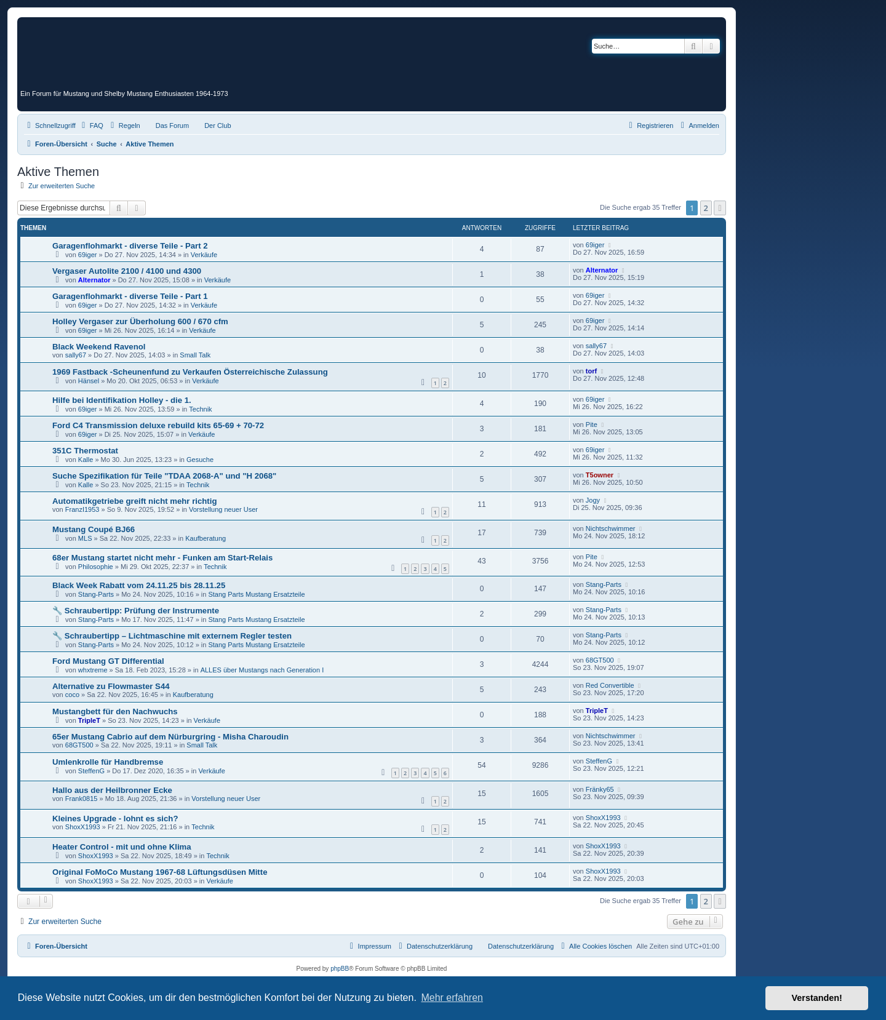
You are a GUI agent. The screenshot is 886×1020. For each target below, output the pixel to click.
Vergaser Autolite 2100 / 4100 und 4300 (126, 271)
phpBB (339, 968)
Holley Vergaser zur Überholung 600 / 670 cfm (140, 321)
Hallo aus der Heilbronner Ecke (112, 790)
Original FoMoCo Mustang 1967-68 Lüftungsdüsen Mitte (159, 872)
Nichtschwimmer (611, 528)
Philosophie (95, 566)
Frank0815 (81, 798)
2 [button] (706, 207)
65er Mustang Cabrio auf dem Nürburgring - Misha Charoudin (170, 736)
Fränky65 (600, 789)
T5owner (599, 475)
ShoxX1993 (82, 827)
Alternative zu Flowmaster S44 (111, 686)
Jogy (593, 500)
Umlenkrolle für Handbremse (107, 762)
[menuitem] (91, 125)
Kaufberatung (205, 538)
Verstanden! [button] (817, 998)
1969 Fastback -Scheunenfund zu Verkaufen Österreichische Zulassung (190, 372)
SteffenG (91, 771)
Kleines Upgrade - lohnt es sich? (115, 818)
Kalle (85, 459)
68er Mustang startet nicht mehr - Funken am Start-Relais (162, 557)
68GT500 (600, 660)
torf (591, 371)
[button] (720, 208)
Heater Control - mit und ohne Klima (121, 846)
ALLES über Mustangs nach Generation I (262, 670)
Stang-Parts (96, 594)
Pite (591, 424)
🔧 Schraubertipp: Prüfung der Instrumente (135, 610)
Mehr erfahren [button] (452, 997)
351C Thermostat (85, 450)
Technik (200, 409)
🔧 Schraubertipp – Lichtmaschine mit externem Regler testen (172, 635)
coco (72, 694)
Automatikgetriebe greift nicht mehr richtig (134, 501)
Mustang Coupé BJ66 (93, 529)
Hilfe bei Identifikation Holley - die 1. (121, 400)
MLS (85, 538)
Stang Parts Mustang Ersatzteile (256, 594)
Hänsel (88, 380)
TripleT (89, 720)
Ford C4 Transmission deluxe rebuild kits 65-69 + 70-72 (158, 425)
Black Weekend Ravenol (98, 346)
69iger (87, 254)
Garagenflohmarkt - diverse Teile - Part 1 (130, 296)
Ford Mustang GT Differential (108, 661)
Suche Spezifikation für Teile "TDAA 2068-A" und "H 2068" (164, 475)
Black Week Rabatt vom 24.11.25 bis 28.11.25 (138, 585)
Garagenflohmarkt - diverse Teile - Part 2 (130, 245)
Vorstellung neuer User (223, 509)
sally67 (75, 355)
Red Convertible (610, 685)
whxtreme (93, 670)
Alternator (94, 280)
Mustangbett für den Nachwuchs (115, 711)
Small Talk (195, 355)
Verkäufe (204, 254)
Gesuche (200, 459)
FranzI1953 (82, 509)
